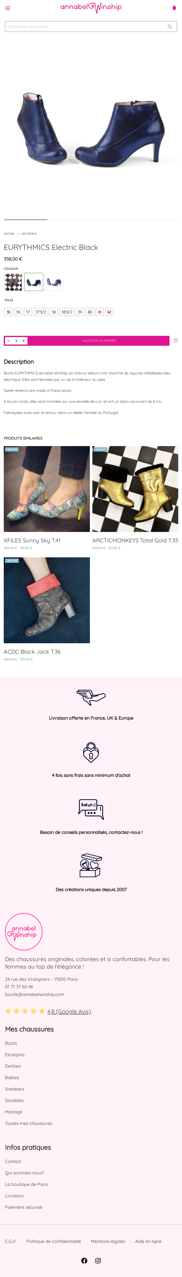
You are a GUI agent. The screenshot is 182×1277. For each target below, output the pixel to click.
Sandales (14, 1100)
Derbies (13, 1066)
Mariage (13, 1112)
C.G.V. (10, 1241)
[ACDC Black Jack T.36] (47, 600)
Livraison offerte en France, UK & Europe (91, 718)
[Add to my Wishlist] (175, 341)
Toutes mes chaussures (28, 1123)
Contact (13, 1161)
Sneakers (14, 1089)
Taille (8, 300)
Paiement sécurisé (23, 1207)
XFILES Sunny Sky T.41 (32, 540)
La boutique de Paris (26, 1184)
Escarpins (14, 1054)
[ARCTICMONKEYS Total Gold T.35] (135, 489)
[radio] (8, 312)
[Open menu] (7, 8)
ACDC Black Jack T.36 (32, 651)
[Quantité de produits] (16, 341)
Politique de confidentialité (53, 1241)
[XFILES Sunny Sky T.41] (47, 489)
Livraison (14, 1196)
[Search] (169, 26)
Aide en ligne (148, 1241)
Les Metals (28, 233)
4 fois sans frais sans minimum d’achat (91, 775)
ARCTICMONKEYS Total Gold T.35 (135, 540)
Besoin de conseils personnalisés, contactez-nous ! (91, 832)
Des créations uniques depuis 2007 (91, 889)
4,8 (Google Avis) (69, 1011)
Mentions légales (108, 1241)
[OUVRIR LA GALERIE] (91, 128)
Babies (12, 1077)
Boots (11, 1043)
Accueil (9, 233)
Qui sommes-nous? (24, 1173)
